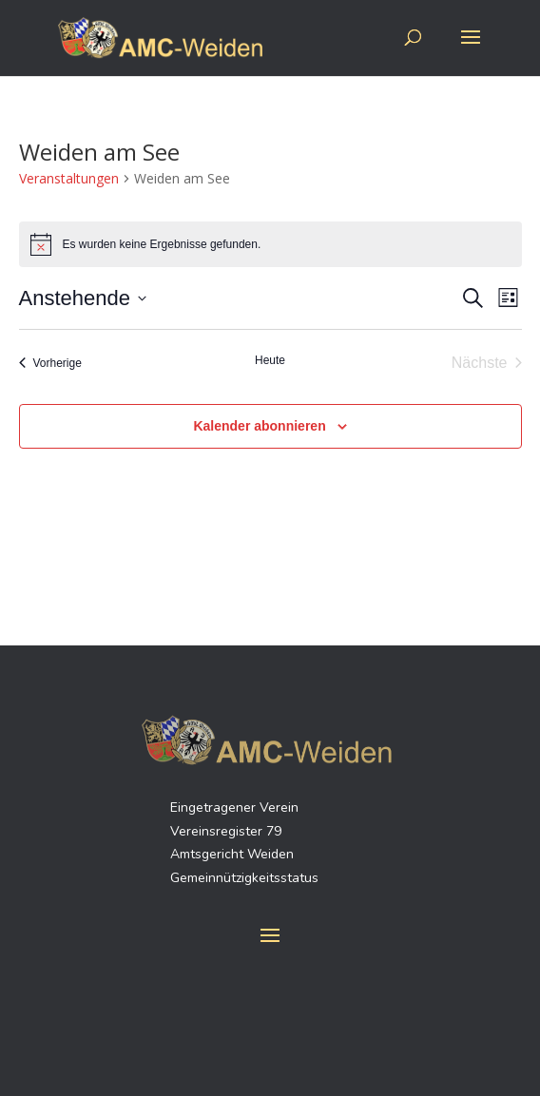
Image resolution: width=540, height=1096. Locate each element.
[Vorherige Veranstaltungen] (50, 363)
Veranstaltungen (69, 178)
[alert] (270, 244)
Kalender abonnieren (259, 425)
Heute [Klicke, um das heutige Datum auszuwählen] (270, 360)
